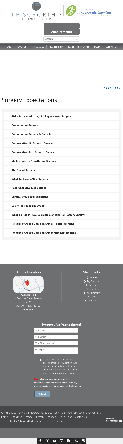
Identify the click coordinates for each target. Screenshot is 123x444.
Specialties (38, 46)
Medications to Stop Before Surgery (34, 161)
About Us (21, 46)
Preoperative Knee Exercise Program (34, 152)
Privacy (28, 416)
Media (97, 46)
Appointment (93, 292)
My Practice (93, 281)
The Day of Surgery (23, 169)
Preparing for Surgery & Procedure (33, 134)
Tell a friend (66, 416)
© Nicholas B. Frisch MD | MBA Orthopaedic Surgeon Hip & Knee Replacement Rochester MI (51, 412)
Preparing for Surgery (25, 125)
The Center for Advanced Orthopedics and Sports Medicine (33, 421)
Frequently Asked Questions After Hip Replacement (43, 223)
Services (93, 285)
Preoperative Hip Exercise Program (33, 143)
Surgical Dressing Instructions (30, 196)
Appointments (61, 32)
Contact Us (111, 46)
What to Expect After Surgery (30, 178)
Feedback (51, 416)
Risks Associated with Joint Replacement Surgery (41, 116)
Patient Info (56, 46)
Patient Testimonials (78, 46)
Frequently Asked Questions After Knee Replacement (44, 232)
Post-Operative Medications (29, 187)
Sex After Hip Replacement (28, 205)
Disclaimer (16, 416)
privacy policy (49, 369)
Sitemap (39, 416)
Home (8, 46)
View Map (28, 309)
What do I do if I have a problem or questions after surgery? (48, 214)
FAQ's (93, 296)
